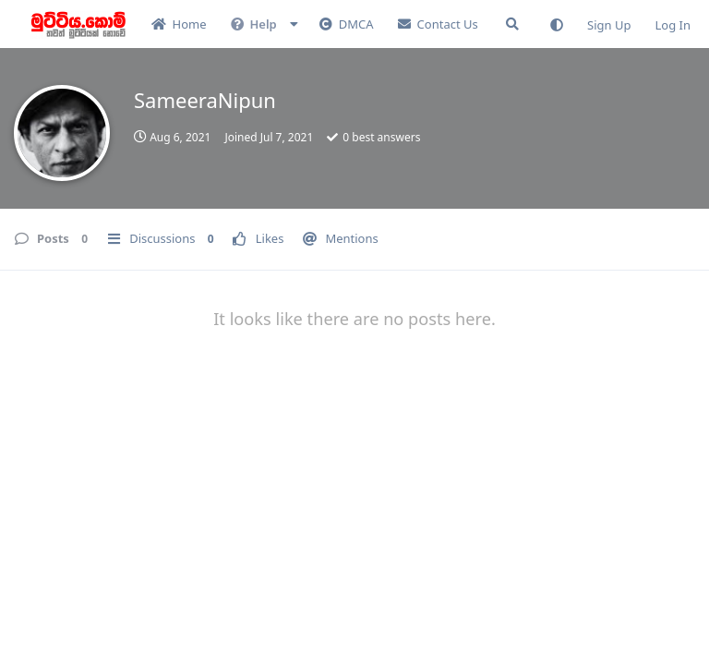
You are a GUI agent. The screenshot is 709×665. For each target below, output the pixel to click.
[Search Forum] (512, 24)
